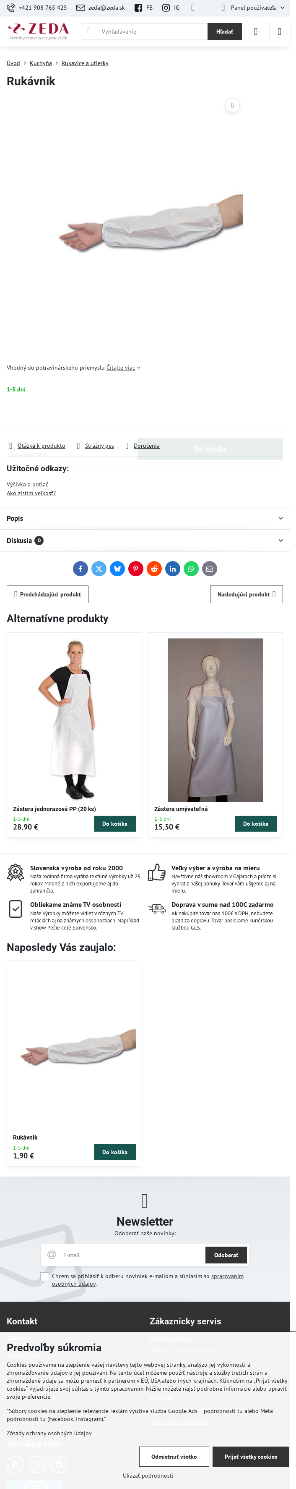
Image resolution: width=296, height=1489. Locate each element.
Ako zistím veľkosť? (31, 493)
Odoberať (226, 1255)
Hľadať (224, 31)
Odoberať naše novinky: (145, 1233)
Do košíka (210, 417)
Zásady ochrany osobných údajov (49, 1433)
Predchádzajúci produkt (47, 594)
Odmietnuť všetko (174, 1456)
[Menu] (280, 31)
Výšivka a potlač (27, 484)
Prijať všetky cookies (251, 1456)
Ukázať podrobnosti (148, 1475)
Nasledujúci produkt (247, 594)
